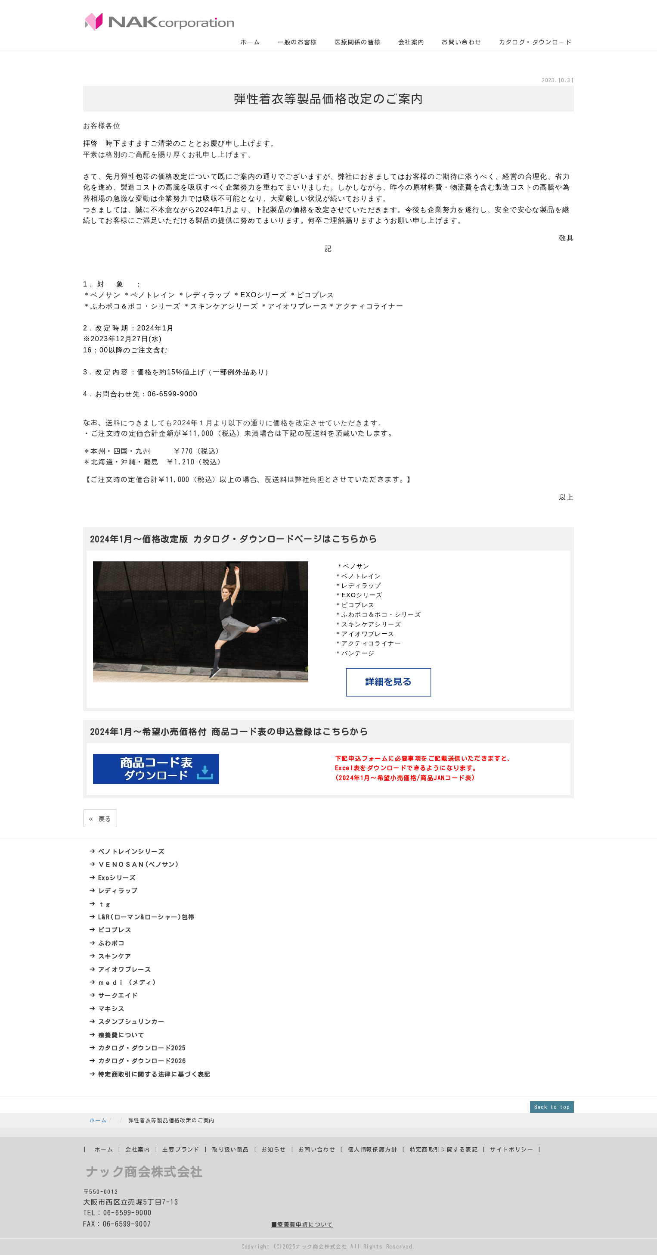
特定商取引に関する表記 (444, 1149)
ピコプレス (114, 930)
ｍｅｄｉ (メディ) (127, 983)
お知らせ (273, 1149)
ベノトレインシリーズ (131, 852)
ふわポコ (111, 943)
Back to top (552, 1106)
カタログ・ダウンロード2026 (142, 1061)
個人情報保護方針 (372, 1149)
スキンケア (114, 956)
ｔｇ (105, 904)
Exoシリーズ (117, 878)
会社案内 (411, 42)
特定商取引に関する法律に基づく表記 (154, 1074)
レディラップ (118, 891)
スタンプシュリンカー (131, 1022)
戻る (100, 818)
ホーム (250, 42)
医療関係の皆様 (358, 42)
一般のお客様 (297, 42)
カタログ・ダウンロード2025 (142, 1048)
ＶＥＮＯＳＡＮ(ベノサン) (138, 865)
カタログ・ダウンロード (535, 42)
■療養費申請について (302, 1224)
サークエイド (118, 996)
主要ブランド (180, 1149)
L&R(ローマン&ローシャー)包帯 (146, 917)
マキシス (111, 1009)
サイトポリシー (511, 1149)
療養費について (121, 1035)
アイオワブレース (124, 970)
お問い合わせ (461, 42)
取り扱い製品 (230, 1149)
